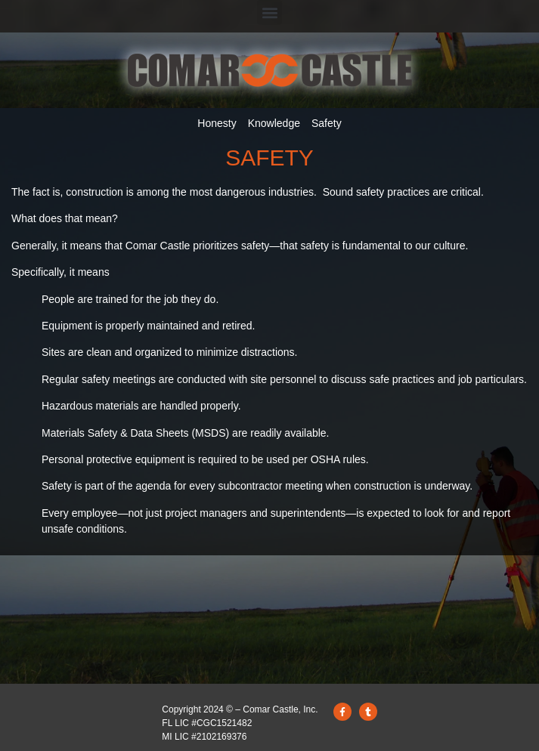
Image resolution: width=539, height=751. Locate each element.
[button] (269, 12)
